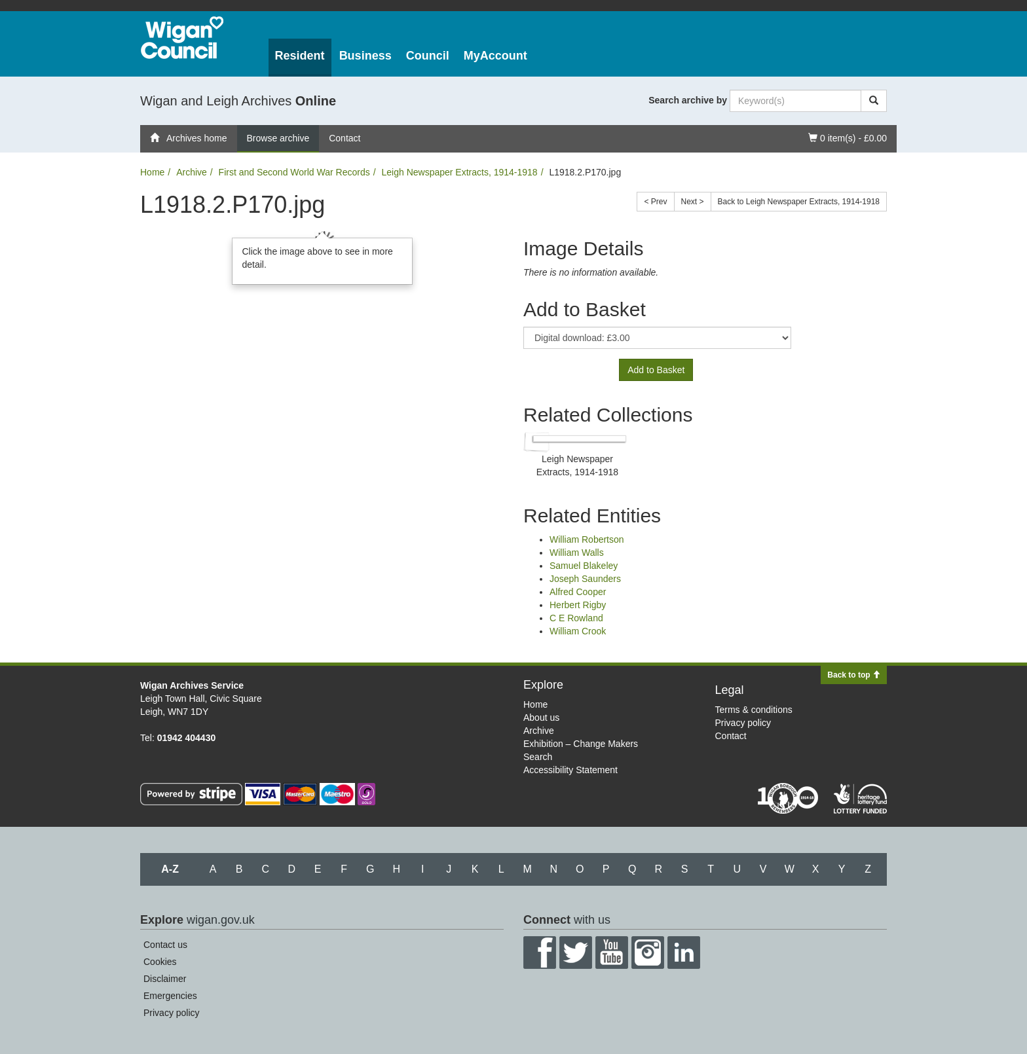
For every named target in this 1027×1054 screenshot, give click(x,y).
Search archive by (687, 100)
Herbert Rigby (578, 605)
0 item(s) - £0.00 (847, 137)
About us (541, 717)
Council (427, 55)
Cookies (160, 961)
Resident (300, 55)
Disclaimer (164, 978)
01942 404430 (186, 738)
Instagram (647, 952)
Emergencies (170, 995)
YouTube (611, 952)
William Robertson (587, 539)
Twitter (575, 952)
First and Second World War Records (294, 172)
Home (152, 172)
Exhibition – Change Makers (580, 743)
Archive (191, 172)
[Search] (874, 101)
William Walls (577, 552)
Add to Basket (655, 370)
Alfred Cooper (578, 592)
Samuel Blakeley (584, 565)
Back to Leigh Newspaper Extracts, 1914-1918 (799, 201)
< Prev (655, 201)
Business (365, 55)
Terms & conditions (754, 709)
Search (537, 757)
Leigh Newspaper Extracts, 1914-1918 (459, 172)
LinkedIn (683, 952)
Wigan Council (182, 38)
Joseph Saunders (585, 578)
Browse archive (278, 138)
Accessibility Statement (570, 770)
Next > (692, 201)
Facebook (539, 952)
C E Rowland (576, 618)
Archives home (188, 138)
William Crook (578, 631)
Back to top (853, 675)
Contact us (165, 944)
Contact (344, 138)
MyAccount (495, 55)
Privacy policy (743, 723)
